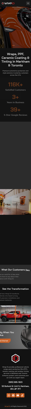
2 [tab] (17, 45)
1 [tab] (13, 45)
